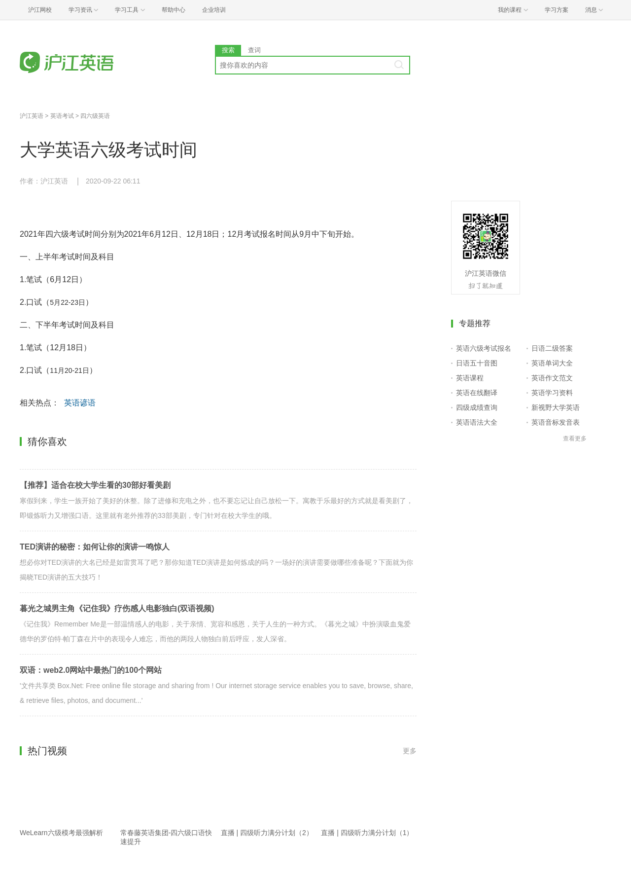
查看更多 (575, 438)
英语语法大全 (476, 422)
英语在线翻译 (476, 393)
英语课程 (470, 378)
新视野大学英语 (555, 407)
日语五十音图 (476, 363)
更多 (410, 751)
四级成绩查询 (476, 407)
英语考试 (62, 115)
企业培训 (214, 9)
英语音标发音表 (555, 422)
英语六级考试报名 (483, 348)
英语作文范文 (552, 378)
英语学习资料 (552, 393)
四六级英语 (95, 115)
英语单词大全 (552, 363)
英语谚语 (80, 403)
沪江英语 (31, 115)
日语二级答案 (552, 348)
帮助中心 (173, 9)
